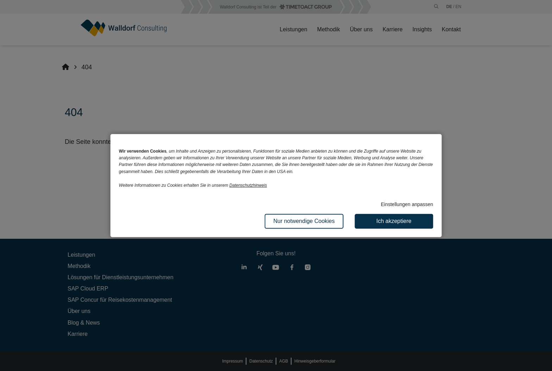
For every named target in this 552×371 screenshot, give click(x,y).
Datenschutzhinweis (248, 185)
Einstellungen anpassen (407, 204)
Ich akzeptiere (394, 221)
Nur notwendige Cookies (303, 221)
